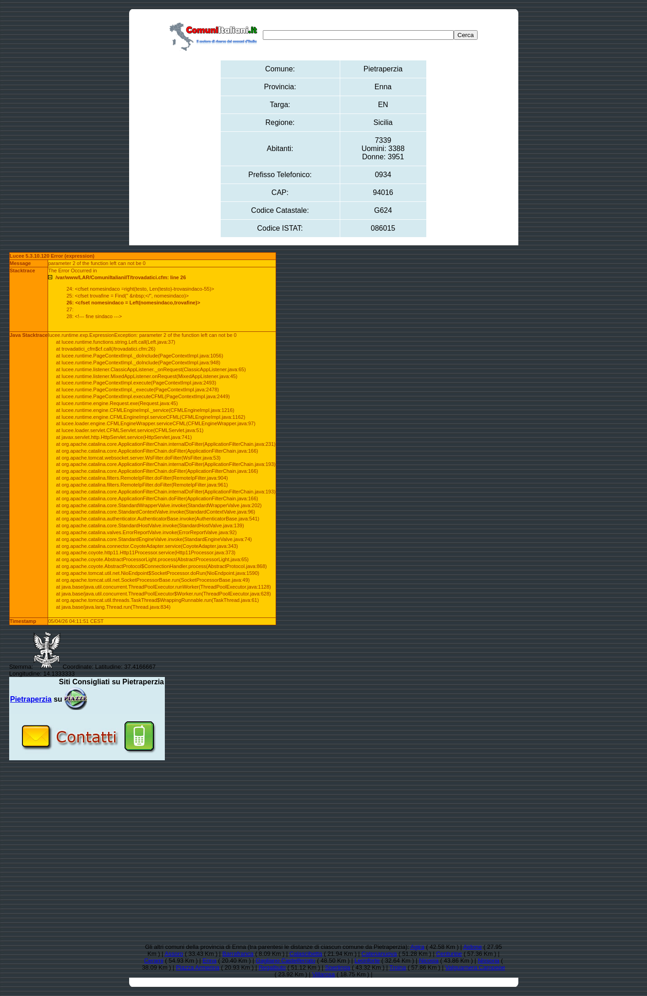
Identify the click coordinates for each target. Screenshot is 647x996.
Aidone (472, 946)
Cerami (153, 960)
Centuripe (449, 953)
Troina (397, 967)
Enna (209, 960)
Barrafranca (238, 953)
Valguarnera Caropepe (475, 967)
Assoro (173, 953)
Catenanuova (379, 953)
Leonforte (367, 960)
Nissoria (488, 960)
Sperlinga (337, 967)
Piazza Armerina (197, 967)
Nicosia (429, 960)
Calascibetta (305, 953)
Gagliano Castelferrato (285, 960)
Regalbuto (272, 967)
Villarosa (323, 974)
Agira (417, 946)
